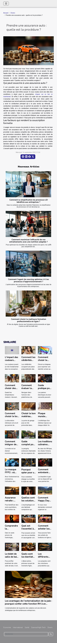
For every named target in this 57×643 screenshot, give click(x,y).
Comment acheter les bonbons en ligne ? (44, 530)
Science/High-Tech (38, 627)
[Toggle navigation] (6, 3)
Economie (7, 627)
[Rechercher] (26, 634)
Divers (13, 13)
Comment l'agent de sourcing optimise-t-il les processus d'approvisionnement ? (28, 280)
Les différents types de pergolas (43, 558)
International (18, 627)
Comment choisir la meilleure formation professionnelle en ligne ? (28, 320)
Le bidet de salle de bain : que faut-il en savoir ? (12, 558)
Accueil (5, 13)
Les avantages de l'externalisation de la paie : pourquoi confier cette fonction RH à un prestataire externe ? (28, 603)
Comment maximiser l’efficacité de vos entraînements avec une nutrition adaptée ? (28, 240)
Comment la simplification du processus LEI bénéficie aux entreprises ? (28, 201)
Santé (27, 627)
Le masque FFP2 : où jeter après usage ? (10, 474)
